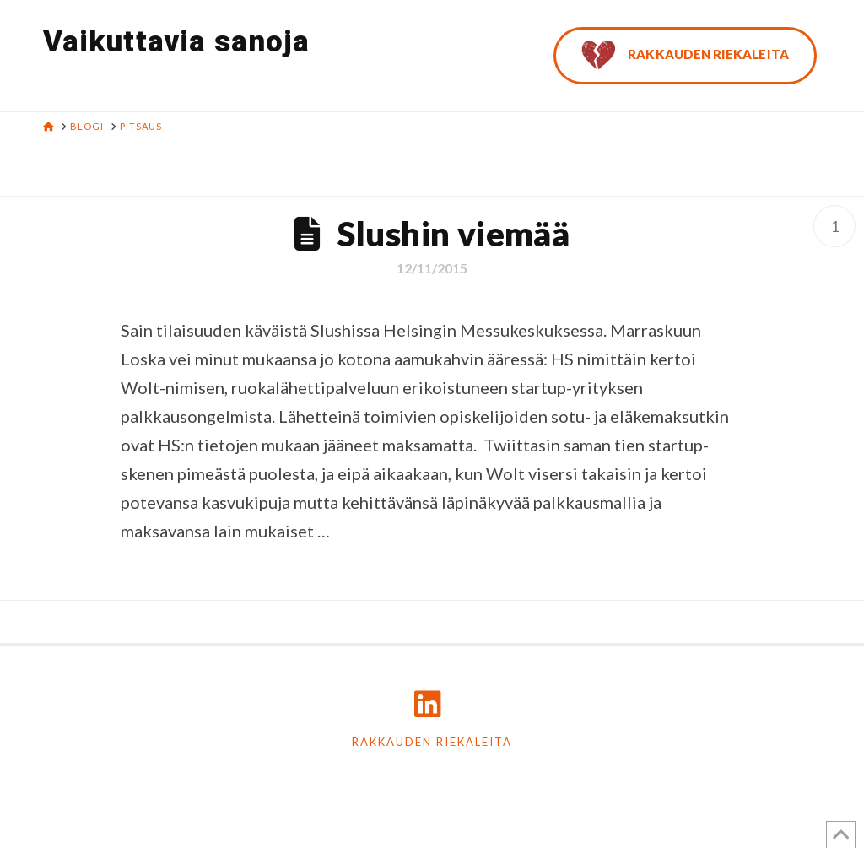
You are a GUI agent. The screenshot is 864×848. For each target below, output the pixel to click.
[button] (848, 16)
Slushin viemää (454, 233)
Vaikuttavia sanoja (176, 42)
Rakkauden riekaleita (432, 741)
